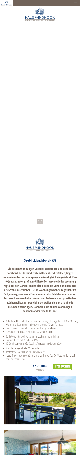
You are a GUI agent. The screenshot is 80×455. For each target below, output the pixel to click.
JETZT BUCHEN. (62, 366)
